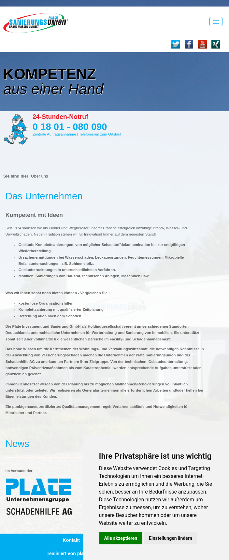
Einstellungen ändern (170, 538)
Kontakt (71, 540)
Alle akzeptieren (120, 538)
